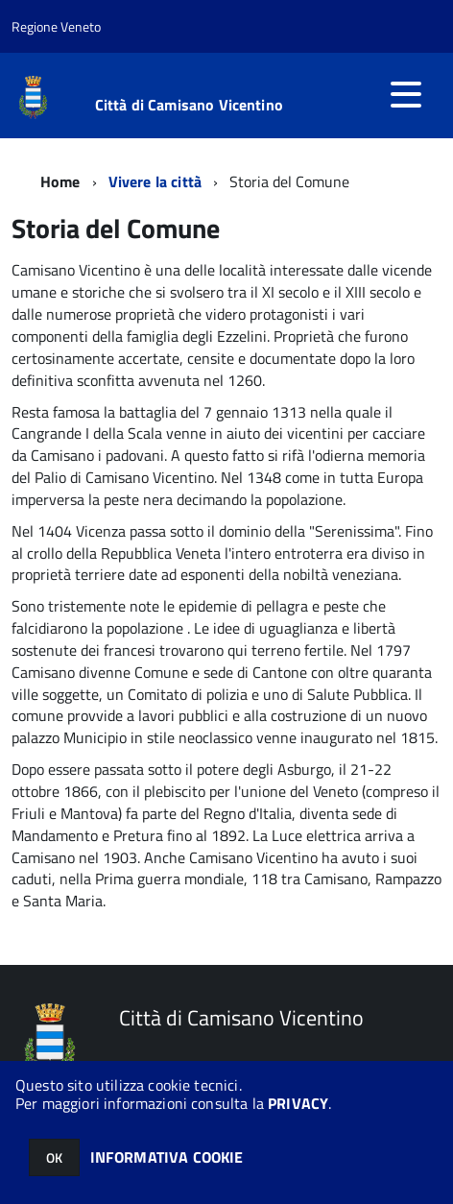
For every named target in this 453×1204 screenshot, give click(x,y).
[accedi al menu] (406, 94)
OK (54, 1157)
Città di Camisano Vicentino (189, 104)
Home (60, 181)
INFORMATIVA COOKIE (167, 1156)
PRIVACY (298, 1103)
